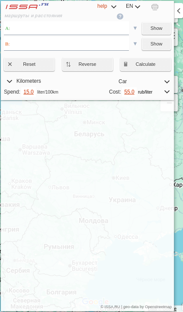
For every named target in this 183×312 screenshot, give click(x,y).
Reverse (80, 64)
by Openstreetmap (156, 307)
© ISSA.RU (110, 307)
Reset (22, 64)
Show (156, 28)
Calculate (139, 64)
